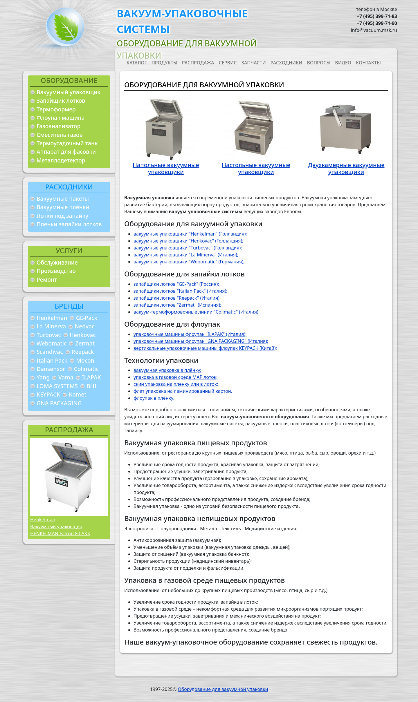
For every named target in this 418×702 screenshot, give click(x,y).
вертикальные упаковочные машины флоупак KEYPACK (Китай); (205, 348)
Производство (56, 271)
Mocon (85, 360)
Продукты (164, 62)
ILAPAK (91, 377)
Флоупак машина (61, 118)
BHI (91, 386)
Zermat (85, 343)
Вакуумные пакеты (63, 199)
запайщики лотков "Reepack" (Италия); (177, 298)
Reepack (83, 352)
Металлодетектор (61, 160)
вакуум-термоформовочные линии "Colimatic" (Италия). (197, 312)
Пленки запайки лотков (69, 224)
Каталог (137, 62)
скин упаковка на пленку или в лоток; (176, 384)
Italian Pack (52, 360)
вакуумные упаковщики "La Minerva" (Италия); (186, 255)
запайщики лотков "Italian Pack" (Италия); (181, 291)
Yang (43, 377)
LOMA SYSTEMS (57, 386)
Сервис (228, 62)
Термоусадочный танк (67, 143)
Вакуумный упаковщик (68, 92)
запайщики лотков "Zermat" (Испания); (177, 305)
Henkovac (83, 335)
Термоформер (56, 109)
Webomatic (51, 343)
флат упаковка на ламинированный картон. (183, 391)
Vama (65, 377)
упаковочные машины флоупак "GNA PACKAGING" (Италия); (201, 341)
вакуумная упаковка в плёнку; (167, 370)
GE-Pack (87, 318)
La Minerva (51, 326)
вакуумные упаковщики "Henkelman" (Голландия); (190, 234)
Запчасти (254, 62)
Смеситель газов (60, 135)
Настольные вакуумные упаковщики (256, 168)
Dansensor (51, 369)
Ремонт (47, 279)
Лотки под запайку (62, 216)
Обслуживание (57, 262)
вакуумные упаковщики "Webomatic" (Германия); (189, 261)
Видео (343, 62)
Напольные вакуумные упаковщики (166, 168)
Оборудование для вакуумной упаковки (223, 689)
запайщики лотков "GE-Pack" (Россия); (176, 284)
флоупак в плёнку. (154, 398)
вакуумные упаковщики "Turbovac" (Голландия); (188, 248)
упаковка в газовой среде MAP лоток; (176, 377)
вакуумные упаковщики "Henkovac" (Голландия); (189, 241)
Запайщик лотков (61, 100)
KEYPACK (48, 394)
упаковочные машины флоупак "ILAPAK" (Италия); (190, 334)
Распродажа (198, 62)
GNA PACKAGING (59, 403)
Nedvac (84, 326)
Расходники (286, 62)
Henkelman (52, 318)
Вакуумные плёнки (63, 207)
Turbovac (49, 335)
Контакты (368, 62)
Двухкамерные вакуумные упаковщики (346, 168)
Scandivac (50, 352)
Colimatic (86, 369)
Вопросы (319, 62)
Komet (77, 394)
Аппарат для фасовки (66, 152)
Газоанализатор (58, 126)
